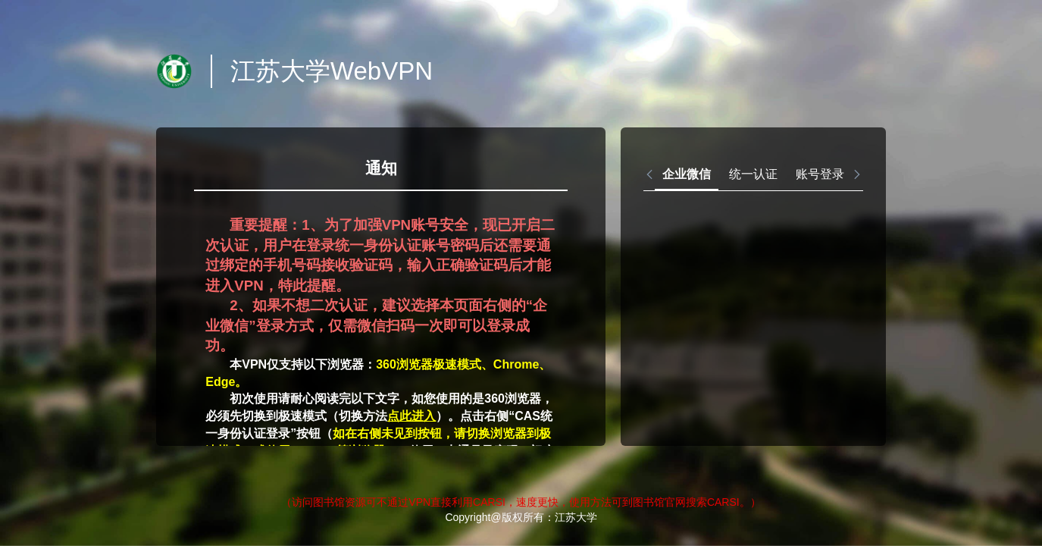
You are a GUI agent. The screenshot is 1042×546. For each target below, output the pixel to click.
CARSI (489, 502)
